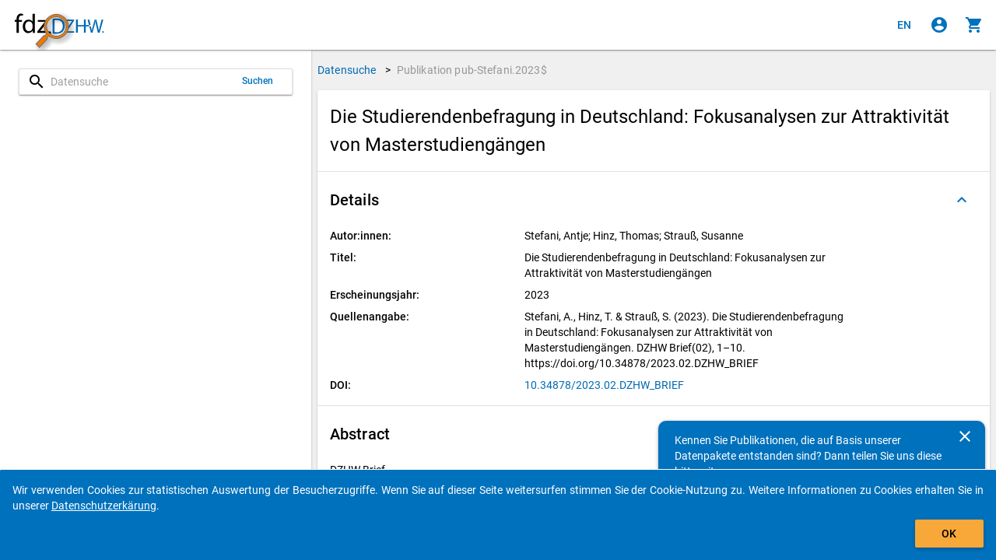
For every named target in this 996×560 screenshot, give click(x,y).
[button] (653, 199)
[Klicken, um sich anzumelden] (939, 24)
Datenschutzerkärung (103, 505)
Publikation (472, 70)
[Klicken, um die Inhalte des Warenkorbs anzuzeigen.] (974, 24)
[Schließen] (964, 436)
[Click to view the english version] (904, 24)
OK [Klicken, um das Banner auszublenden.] (949, 533)
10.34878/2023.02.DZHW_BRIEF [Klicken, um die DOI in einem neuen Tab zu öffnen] (604, 385)
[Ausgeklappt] (961, 199)
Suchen (258, 80)
